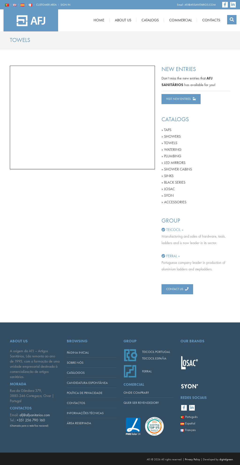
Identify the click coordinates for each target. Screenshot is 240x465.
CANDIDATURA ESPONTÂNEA (87, 383)
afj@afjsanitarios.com (34, 414)
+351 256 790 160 (31, 420)
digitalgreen (226, 459)
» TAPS (166, 129)
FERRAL (147, 371)
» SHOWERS (171, 136)
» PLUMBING (171, 156)
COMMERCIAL (180, 20)
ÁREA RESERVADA (79, 423)
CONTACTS (211, 20)
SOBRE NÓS (75, 362)
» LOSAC (168, 188)
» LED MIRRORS (173, 162)
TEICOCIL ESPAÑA (154, 358)
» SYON (167, 195)
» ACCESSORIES (173, 202)
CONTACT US (177, 289)
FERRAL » (173, 255)
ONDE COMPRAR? (136, 392)
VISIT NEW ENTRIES (181, 99)
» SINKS (167, 175)
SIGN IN (65, 5)
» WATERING (171, 149)
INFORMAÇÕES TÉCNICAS (85, 413)
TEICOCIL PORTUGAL (156, 352)
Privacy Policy (192, 459)
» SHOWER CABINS (176, 169)
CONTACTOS (76, 403)
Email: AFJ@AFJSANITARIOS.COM (196, 5)
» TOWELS (169, 142)
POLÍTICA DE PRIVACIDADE (84, 393)
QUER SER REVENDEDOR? (141, 403)
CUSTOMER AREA (46, 5)
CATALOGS (150, 20)
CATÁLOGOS (76, 372)
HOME (99, 20)
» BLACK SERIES (173, 182)
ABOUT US (123, 20)
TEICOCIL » (174, 229)
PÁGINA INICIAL (78, 352)
